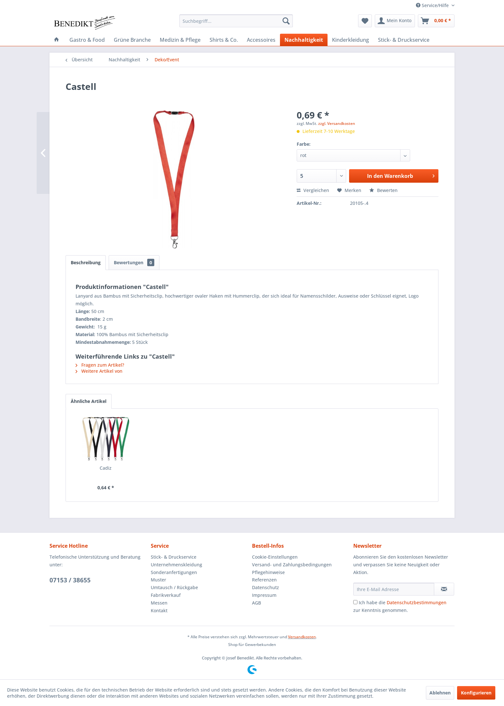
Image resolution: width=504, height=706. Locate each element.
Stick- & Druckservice (173, 557)
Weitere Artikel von (99, 371)
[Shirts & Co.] (223, 40)
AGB (256, 603)
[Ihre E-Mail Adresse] (393, 589)
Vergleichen (313, 190)
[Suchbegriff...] (236, 20)
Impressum (264, 595)
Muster (158, 580)
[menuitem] (236, 20)
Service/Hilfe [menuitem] (433, 5)
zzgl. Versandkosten (336, 123)
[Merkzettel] (365, 20)
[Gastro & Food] (87, 40)
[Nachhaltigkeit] (304, 40)
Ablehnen (440, 693)
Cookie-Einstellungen (275, 557)
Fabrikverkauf (166, 595)
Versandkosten (302, 637)
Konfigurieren (476, 693)
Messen (159, 603)
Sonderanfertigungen (174, 572)
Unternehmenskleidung (176, 565)
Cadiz (106, 468)
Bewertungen (134, 262)
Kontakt (159, 610)
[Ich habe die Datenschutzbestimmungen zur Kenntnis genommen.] (355, 602)
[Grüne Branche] (132, 40)
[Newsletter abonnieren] (444, 589)
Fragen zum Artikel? (100, 365)
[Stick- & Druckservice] (404, 40)
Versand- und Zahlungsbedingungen (292, 565)
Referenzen (264, 580)
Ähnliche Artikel (88, 401)
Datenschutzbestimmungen (416, 602)
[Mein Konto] (395, 20)
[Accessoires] (261, 40)
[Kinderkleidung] (351, 40)
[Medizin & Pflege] (180, 40)
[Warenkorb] (436, 20)
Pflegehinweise (268, 572)
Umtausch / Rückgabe (174, 587)
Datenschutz (265, 587)
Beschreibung (86, 262)
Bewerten (383, 190)
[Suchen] (286, 20)
